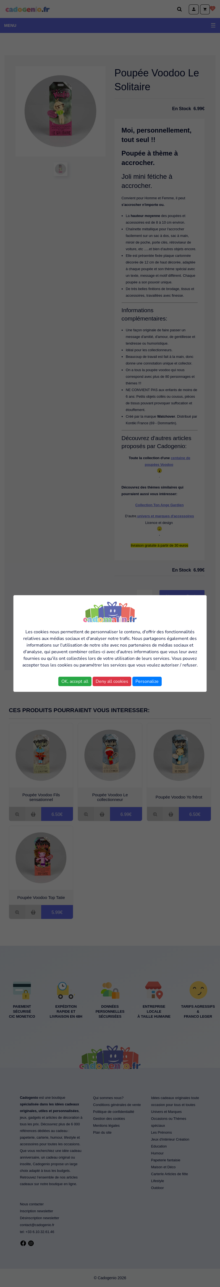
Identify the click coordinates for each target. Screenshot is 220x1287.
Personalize (147, 681)
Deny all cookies (112, 681)
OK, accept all (74, 681)
